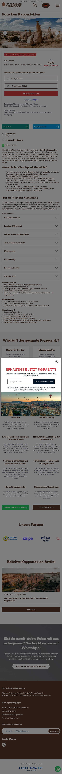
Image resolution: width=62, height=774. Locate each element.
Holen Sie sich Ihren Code (44, 382)
